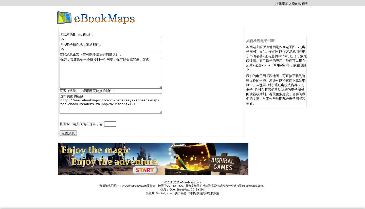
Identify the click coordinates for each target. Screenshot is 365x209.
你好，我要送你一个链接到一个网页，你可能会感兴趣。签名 (113, 76)
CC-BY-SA (197, 199)
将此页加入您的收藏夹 (291, 4)
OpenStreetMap (179, 199)
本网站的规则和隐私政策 (203, 203)
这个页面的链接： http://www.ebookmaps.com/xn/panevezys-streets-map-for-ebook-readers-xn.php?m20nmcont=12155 (113, 111)
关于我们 (180, 203)
